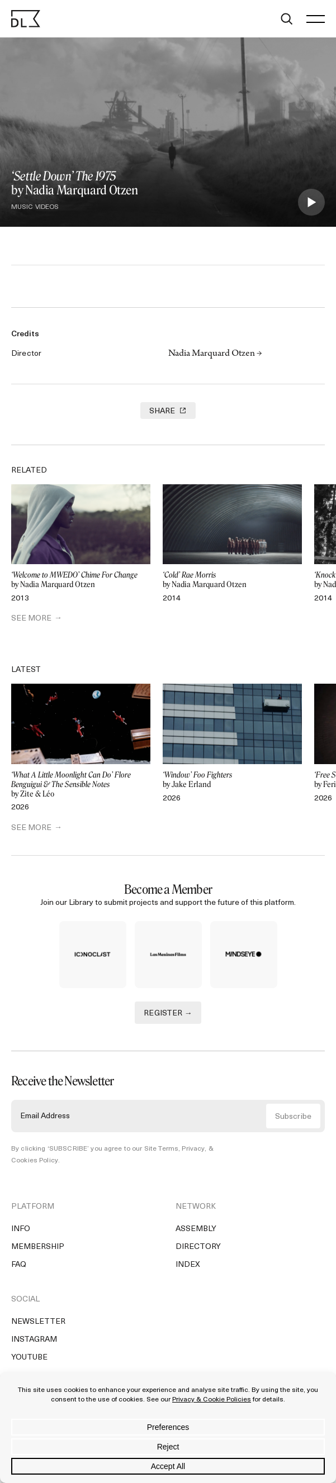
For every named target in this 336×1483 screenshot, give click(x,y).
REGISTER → (168, 1013)
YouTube (29, 1357)
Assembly (196, 1229)
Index (188, 1265)
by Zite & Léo (80, 785)
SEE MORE (31, 618)
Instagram (34, 1340)
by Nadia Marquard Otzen (80, 580)
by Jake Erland (232, 780)
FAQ (18, 1265)
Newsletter (38, 1322)
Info (20, 1229)
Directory (198, 1247)
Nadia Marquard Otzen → (215, 354)
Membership (37, 1247)
